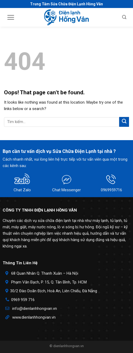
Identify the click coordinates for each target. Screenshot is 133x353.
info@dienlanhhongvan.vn (34, 308)
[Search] (124, 17)
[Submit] (124, 122)
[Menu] (10, 17)
